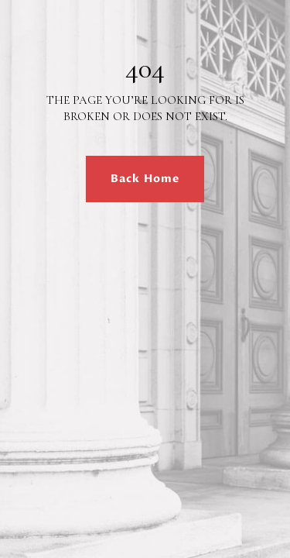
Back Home (145, 178)
